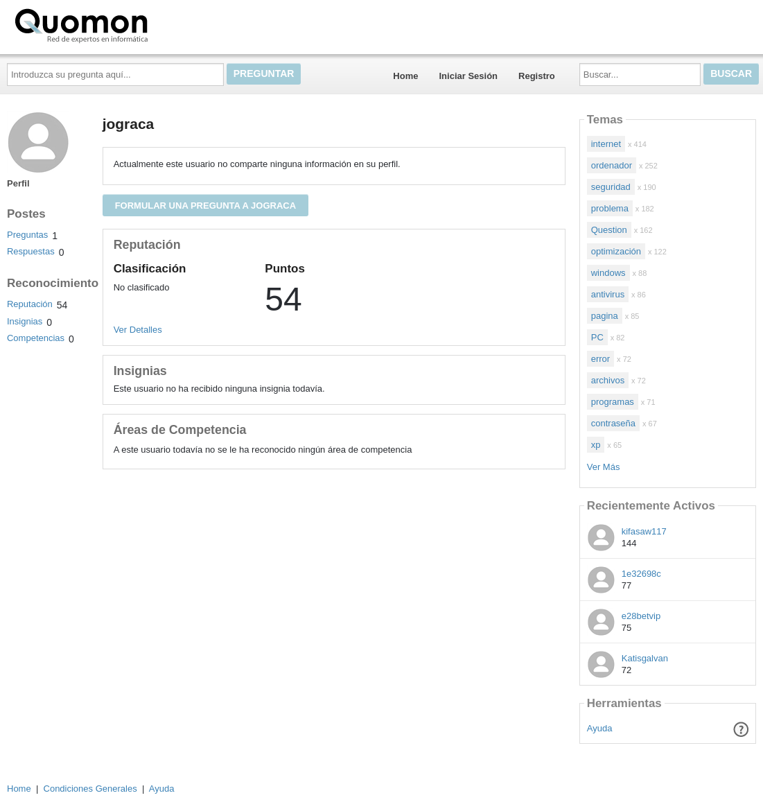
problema (610, 208)
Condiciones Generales (90, 788)
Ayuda (600, 728)
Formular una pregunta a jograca (205, 205)
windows (608, 273)
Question (609, 230)
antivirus (607, 294)
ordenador (611, 165)
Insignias (24, 321)
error (600, 359)
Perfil (18, 183)
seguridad (611, 187)
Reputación (30, 304)
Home (405, 76)
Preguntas (27, 234)
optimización (616, 251)
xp (596, 445)
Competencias (35, 338)
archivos (607, 380)
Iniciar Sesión (468, 76)
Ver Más (603, 467)
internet (606, 144)
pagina (604, 316)
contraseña (613, 423)
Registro (536, 76)
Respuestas (31, 251)
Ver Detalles (138, 329)
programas (612, 402)
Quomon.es (125, 24)
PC (597, 337)
